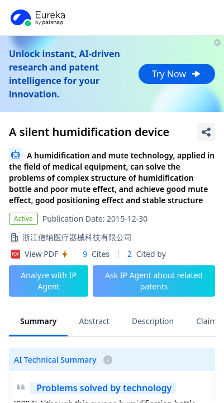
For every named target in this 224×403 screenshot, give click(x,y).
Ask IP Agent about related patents (154, 281)
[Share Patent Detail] (206, 132)
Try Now (177, 74)
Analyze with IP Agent (49, 281)
